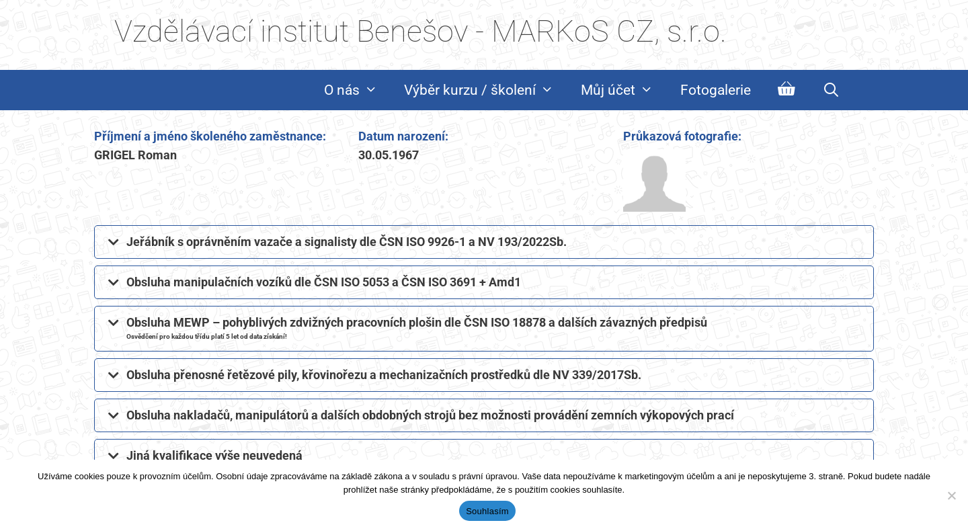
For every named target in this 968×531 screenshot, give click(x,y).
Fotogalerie (715, 90)
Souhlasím (487, 511)
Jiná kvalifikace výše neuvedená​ (214, 455)
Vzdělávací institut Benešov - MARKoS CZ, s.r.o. (420, 31)
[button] (484, 242)
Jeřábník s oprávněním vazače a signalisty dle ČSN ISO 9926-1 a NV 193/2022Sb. (346, 242)
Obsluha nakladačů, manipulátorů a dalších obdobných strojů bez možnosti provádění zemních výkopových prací (430, 415)
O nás (357, 90)
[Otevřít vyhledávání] (831, 90)
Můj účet (624, 90)
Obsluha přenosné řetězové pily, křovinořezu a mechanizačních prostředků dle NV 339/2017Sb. (383, 375)
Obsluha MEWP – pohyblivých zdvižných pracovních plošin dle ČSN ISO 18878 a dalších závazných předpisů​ (416, 327)
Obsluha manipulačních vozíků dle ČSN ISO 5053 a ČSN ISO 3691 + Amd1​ (323, 282)
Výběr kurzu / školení (485, 90)
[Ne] (951, 495)
